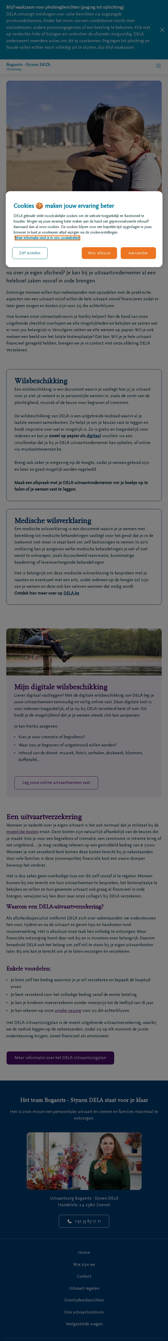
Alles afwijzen (99, 253)
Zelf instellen (29, 253)
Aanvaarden (138, 253)
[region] (84, 229)
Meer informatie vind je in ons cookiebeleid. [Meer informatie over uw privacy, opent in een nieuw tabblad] (47, 238)
